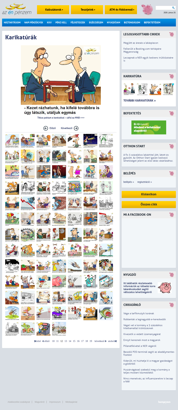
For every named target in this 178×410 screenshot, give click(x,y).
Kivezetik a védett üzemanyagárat (142, 334)
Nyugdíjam (113, 22)
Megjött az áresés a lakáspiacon (140, 42)
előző (46, 341)
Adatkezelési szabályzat (19, 402)
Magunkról (39, 402)
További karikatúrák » (139, 100)
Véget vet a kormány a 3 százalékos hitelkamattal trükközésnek (142, 327)
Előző (53, 128)
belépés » (128, 182)
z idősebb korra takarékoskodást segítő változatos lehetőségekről (139, 289)
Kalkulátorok (54, 9)
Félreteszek (78, 22)
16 (78, 341)
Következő (66, 128)
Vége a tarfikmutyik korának (138, 313)
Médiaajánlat (71, 402)
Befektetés (132, 113)
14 (70, 341)
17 (82, 341)
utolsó (111, 341)
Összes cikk (149, 204)
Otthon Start (134, 146)
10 (53, 341)
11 (57, 341)
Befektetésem (152, 22)
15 (74, 341)
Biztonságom (132, 22)
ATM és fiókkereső (122, 9)
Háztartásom (12, 22)
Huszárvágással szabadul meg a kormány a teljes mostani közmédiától (146, 371)
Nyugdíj (129, 275)
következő (100, 341)
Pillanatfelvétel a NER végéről (139, 346)
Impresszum (54, 402)
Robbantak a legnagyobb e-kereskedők (144, 319)
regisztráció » (144, 182)
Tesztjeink (88, 9)
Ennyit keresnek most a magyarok (141, 340)
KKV (49, 22)
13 (65, 341)
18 (86, 341)
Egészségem (96, 22)
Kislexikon (148, 194)
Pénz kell (61, 22)
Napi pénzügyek (33, 22)
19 (91, 341)
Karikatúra (132, 76)
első (39, 341)
